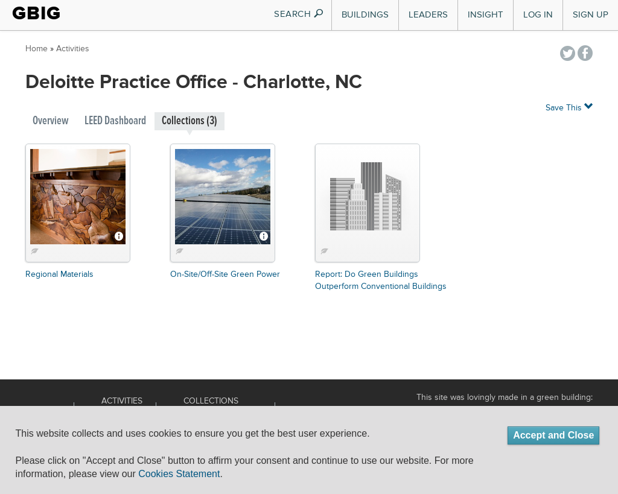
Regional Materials (59, 274)
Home (36, 49)
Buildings (365, 14)
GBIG (36, 13)
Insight (485, 14)
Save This (569, 107)
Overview (51, 121)
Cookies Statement (179, 474)
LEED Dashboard (115, 121)
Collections (210, 401)
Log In (538, 14)
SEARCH (299, 14)
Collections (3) (189, 121)
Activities (72, 49)
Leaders (428, 14)
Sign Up (590, 14)
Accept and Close (553, 435)
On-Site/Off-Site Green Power (225, 274)
